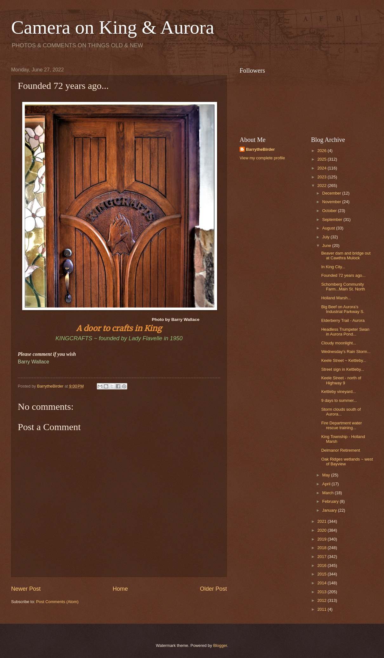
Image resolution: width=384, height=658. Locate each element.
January (330, 510)
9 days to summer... (339, 400)
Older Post (213, 589)
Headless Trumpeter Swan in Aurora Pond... (345, 331)
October (330, 210)
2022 (322, 185)
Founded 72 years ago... (343, 275)
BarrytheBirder (260, 149)
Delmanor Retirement (340, 450)
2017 (322, 556)
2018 (322, 547)
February (331, 501)
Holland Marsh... (336, 298)
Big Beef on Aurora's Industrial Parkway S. (342, 309)
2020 (322, 530)
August (329, 228)
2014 (322, 583)
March (328, 492)
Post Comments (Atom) (57, 601)
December (332, 193)
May (326, 475)
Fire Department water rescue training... (341, 425)
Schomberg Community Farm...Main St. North (343, 286)
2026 (322, 150)
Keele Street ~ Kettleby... (343, 360)
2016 (322, 565)
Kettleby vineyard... (338, 391)
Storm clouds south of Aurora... (341, 411)
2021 (322, 521)
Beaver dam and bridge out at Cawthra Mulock (345, 255)
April (326, 484)
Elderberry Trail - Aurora (343, 320)
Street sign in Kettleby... (342, 369)
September (332, 219)
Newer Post (26, 589)
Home (120, 589)
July (326, 237)
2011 (322, 609)
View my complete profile (262, 158)
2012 (322, 600)
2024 (322, 168)
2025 (322, 159)
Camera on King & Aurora (112, 27)
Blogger (220, 645)
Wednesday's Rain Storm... (345, 351)
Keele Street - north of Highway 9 (341, 380)
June (327, 245)
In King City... (333, 266)
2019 (322, 539)
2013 (322, 591)
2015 (322, 574)
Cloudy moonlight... (338, 343)
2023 (322, 177)
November (332, 201)
